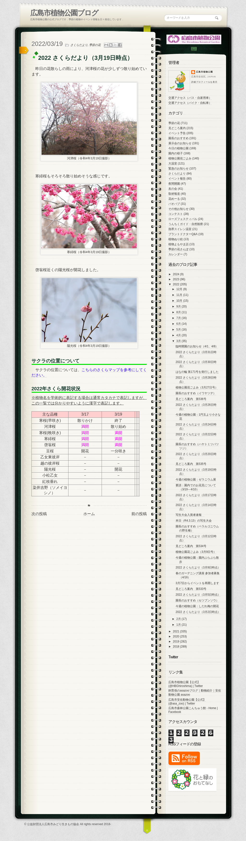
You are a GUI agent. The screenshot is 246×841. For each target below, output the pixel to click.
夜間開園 (174, 183)
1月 (179, 624)
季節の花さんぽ (178, 249)
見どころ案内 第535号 (191, 464)
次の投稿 (39, 514)
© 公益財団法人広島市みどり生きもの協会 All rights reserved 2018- (67, 824)
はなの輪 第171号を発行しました (197, 372)
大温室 (172, 163)
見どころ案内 (177, 128)
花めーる (174, 198)
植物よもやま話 (178, 244)
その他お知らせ (178, 209)
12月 (179, 289)
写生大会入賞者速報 (190, 515)
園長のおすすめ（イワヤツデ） (196, 393)
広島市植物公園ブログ (64, 13)
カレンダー (175, 254)
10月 (179, 300)
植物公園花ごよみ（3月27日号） (197, 387)
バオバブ (174, 204)
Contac (193, 48)
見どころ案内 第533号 (191, 589)
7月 (179, 318)
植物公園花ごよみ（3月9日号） (196, 552)
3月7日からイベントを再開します (197, 583)
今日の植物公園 (178, 148)
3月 (179, 341)
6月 (179, 323)
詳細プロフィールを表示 (204, 82)
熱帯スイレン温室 (179, 229)
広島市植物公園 (204, 72)
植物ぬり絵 (175, 239)
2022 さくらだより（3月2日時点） (198, 612)
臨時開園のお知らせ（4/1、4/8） (197, 346)
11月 (179, 295)
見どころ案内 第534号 (191, 546)
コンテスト (175, 214)
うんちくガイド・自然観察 (185, 224)
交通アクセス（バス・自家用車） (190, 98)
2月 (179, 619)
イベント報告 (177, 178)
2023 (176, 279)
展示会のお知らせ (179, 143)
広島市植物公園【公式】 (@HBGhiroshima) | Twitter (185, 684)
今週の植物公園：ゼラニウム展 (196, 479)
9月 (179, 306)
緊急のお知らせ (178, 168)
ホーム (89, 514)
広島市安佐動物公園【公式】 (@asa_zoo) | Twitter (187, 701)
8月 (179, 312)
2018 (176, 646)
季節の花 (95, 45)
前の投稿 (139, 514)
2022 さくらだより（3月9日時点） (198, 567)
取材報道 (174, 193)
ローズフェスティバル (182, 219)
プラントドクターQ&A (182, 234)
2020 (176, 636)
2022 (176, 284)
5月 (179, 329)
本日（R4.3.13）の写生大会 (194, 520)
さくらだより (79, 45)
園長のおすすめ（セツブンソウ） (197, 600)
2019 (176, 641)
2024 (176, 274)
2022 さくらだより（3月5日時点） (198, 594)
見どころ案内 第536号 (191, 399)
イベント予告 (177, 133)
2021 (176, 631)
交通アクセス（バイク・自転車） (190, 103)
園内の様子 (175, 153)
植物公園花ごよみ (179, 158)
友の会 (172, 188)
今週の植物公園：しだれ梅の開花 (197, 606)
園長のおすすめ (178, 138)
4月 (179, 335)
